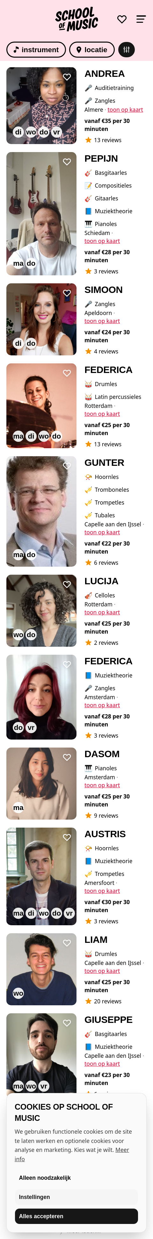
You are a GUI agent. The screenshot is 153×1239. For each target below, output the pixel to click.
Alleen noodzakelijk (45, 1178)
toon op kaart (125, 109)
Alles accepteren (41, 1216)
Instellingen (34, 1197)
